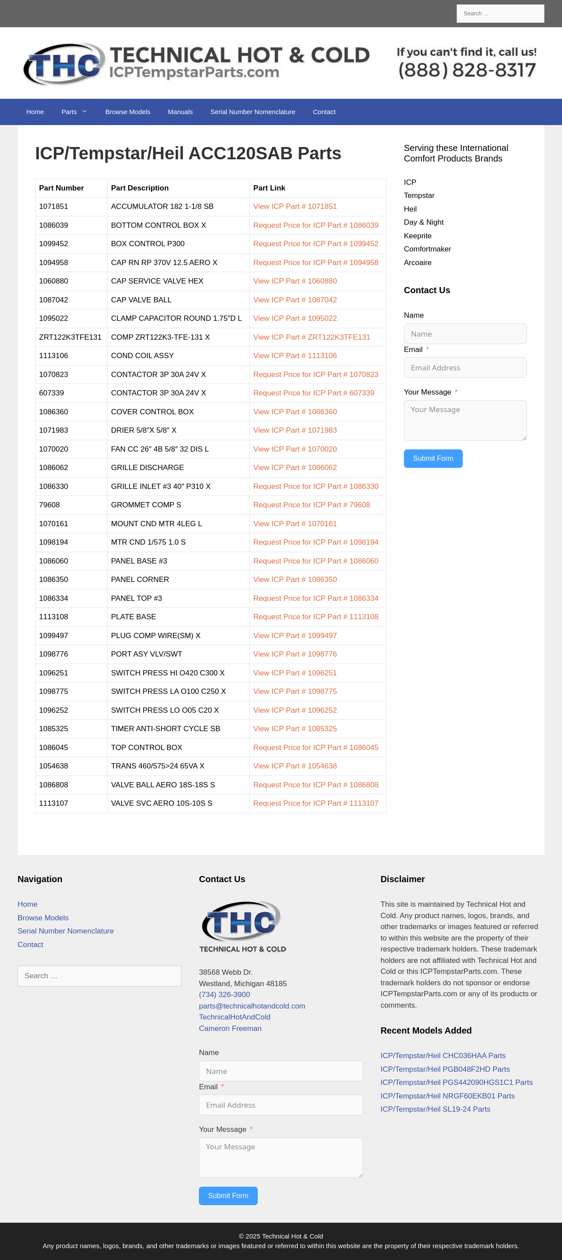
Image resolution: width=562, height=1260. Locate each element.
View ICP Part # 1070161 (295, 524)
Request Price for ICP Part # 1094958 (315, 262)
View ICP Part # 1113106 (295, 356)
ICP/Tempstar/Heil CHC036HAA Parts (443, 1056)
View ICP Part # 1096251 (295, 673)
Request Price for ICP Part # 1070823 (315, 374)
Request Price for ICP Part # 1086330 (315, 486)
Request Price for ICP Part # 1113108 (315, 617)
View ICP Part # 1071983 (295, 430)
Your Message (427, 392)
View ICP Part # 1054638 (295, 766)
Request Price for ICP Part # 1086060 (315, 561)
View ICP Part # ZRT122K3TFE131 (311, 337)
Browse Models (128, 111)
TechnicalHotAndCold (234, 1017)
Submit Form (433, 458)
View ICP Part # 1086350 (295, 579)
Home (35, 111)
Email (413, 349)
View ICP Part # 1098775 (295, 691)
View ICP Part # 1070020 (295, 449)
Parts (79, 112)
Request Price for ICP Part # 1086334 (315, 598)
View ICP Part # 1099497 (295, 636)
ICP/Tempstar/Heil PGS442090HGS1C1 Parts (457, 1082)
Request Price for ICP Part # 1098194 (315, 542)
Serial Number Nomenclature (252, 111)
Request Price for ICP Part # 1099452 (315, 244)
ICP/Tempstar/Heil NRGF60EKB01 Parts (448, 1096)
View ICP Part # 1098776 (295, 654)
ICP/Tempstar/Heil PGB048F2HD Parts (445, 1069)
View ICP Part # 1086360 (295, 412)
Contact (324, 111)
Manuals (180, 111)
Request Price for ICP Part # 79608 (311, 505)
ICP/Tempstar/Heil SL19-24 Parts (435, 1109)
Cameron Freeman (230, 1028)
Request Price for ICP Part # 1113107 (315, 803)
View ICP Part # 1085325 (295, 729)
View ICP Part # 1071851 (295, 206)
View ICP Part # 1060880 (295, 281)
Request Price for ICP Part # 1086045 (315, 747)
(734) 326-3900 (224, 995)
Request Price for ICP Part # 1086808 (315, 785)
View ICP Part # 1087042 (295, 300)
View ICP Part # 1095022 (295, 318)
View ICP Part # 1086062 (295, 467)
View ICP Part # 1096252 (295, 710)
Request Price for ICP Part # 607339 (314, 393)
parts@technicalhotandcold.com (252, 1006)
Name (414, 315)
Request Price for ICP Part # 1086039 (315, 225)
